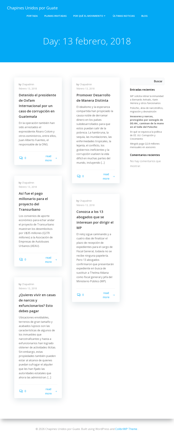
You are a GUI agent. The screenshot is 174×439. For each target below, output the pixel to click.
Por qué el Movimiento (89, 15)
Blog (144, 15)
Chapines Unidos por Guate (32, 7)
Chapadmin (28, 85)
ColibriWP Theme (126, 429)
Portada (32, 15)
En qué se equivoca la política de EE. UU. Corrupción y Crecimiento (147, 135)
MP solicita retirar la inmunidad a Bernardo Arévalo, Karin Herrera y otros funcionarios (146, 100)
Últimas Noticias (124, 15)
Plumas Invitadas (55, 15)
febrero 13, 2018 (28, 89)
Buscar (158, 81)
